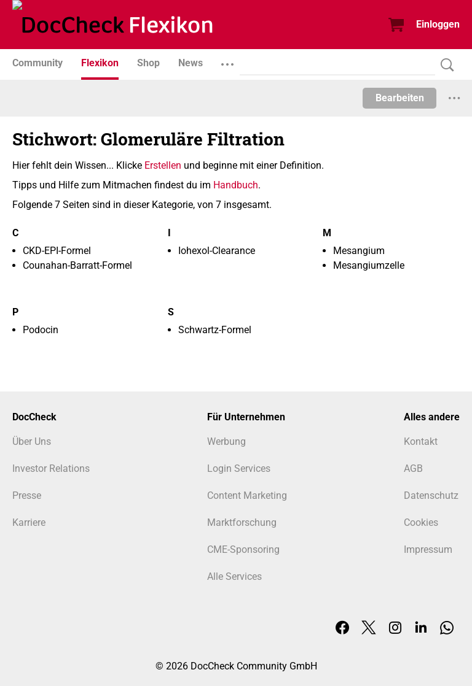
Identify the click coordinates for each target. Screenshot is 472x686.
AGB (413, 468)
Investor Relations (51, 468)
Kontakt (421, 441)
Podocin (40, 330)
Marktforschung (242, 522)
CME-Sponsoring (243, 549)
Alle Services (234, 576)
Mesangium (359, 250)
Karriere (28, 522)
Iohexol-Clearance (216, 250)
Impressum (428, 549)
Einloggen (438, 24)
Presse (26, 495)
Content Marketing (247, 495)
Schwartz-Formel (214, 330)
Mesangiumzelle (368, 265)
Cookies (421, 522)
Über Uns (31, 441)
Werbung (226, 441)
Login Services (238, 468)
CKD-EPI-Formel (57, 250)
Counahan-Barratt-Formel (77, 265)
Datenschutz (431, 495)
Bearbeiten (400, 98)
